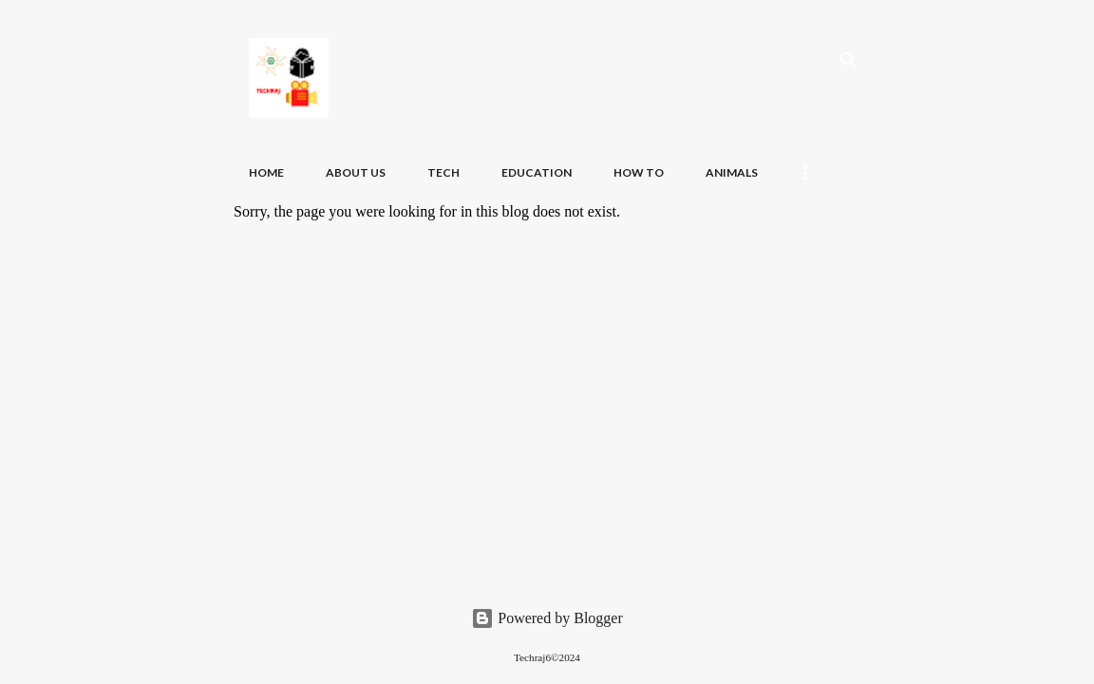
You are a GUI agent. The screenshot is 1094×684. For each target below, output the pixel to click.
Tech (443, 172)
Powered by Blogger (547, 618)
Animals (732, 172)
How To (638, 172)
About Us (356, 172)
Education (536, 172)
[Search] (849, 61)
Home (266, 172)
